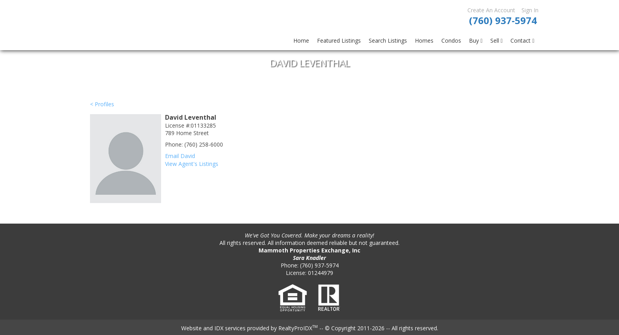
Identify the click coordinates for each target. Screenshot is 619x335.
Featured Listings (339, 40)
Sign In (529, 10)
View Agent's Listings (191, 164)
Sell (496, 40)
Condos (451, 40)
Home (301, 40)
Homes (424, 40)
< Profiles (102, 104)
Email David (180, 156)
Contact (522, 40)
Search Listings (388, 40)
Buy (475, 40)
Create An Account (491, 10)
